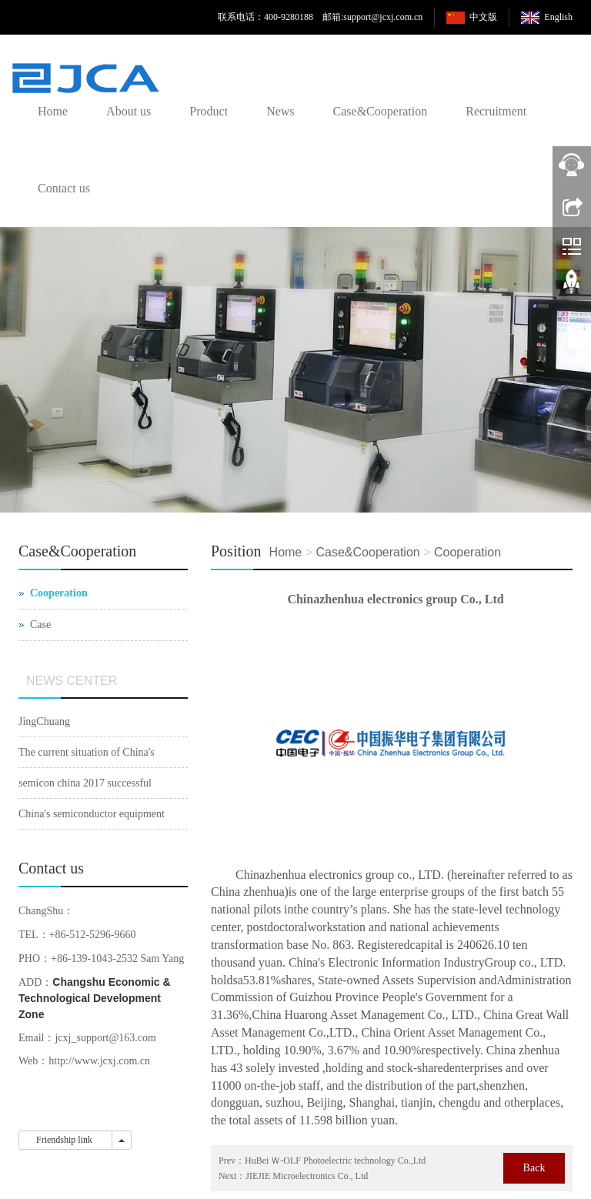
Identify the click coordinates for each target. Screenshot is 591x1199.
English (558, 17)
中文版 (483, 17)
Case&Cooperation (380, 111)
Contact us (64, 188)
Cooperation (467, 552)
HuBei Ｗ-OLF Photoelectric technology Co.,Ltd (335, 1160)
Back (534, 1168)
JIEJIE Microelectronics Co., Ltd (306, 1176)
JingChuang (44, 721)
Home (53, 111)
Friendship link (65, 1139)
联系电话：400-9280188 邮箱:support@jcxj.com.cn (320, 17)
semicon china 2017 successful (85, 783)
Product (208, 111)
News (280, 111)
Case (40, 624)
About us (128, 111)
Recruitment (496, 111)
